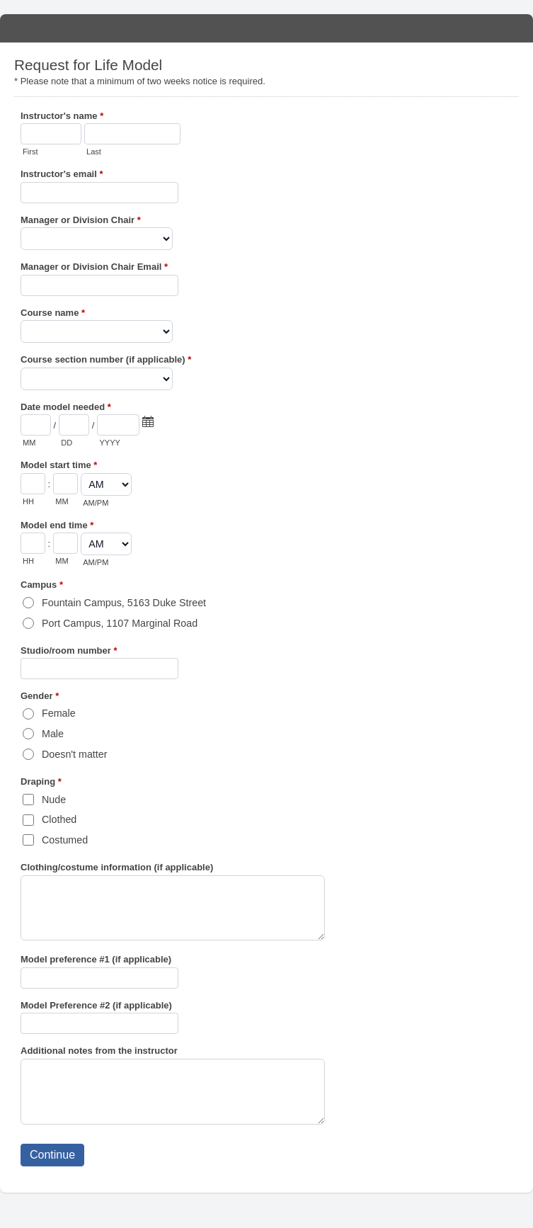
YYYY (109, 442)
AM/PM (95, 503)
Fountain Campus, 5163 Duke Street (124, 602)
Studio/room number (69, 652)
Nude (54, 799)
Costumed (65, 840)
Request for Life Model (266, 28)
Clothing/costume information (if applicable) (117, 867)
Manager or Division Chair (81, 221)
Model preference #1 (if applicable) (96, 959)
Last (93, 151)
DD (66, 442)
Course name (53, 314)
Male (53, 733)
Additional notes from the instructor (99, 1050)
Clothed (59, 819)
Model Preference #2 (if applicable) (96, 1005)
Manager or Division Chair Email (94, 268)
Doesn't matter (75, 754)
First (30, 151)
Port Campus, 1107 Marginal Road (119, 623)
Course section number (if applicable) (106, 361)
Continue (52, 1155)
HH (28, 501)
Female (59, 713)
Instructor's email (62, 175)
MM (29, 442)
